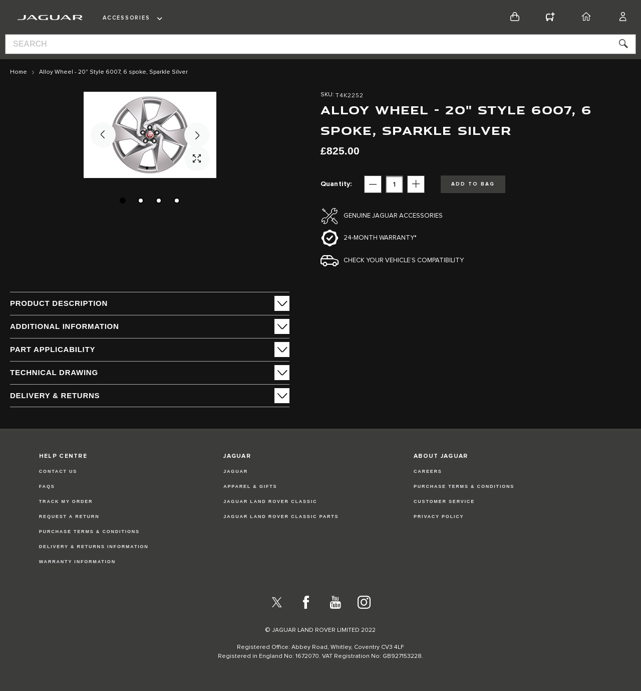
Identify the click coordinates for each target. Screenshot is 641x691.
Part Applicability (52, 349)
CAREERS (428, 471)
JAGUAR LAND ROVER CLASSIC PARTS (281, 516)
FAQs (47, 486)
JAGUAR (235, 471)
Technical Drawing (54, 372)
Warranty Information (77, 561)
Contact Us (58, 471)
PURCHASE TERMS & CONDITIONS (464, 486)
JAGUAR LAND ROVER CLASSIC (270, 501)
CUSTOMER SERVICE (444, 501)
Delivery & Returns (55, 395)
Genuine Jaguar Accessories (393, 216)
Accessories (126, 18)
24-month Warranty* (380, 238)
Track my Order (66, 501)
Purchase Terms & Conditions (89, 531)
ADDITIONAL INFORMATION (64, 326)
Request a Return (69, 516)
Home (18, 72)
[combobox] (320, 44)
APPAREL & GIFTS (250, 486)
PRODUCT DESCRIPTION (59, 303)
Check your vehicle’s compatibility (404, 260)
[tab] (149, 303)
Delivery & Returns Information (94, 546)
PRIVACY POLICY (439, 516)
